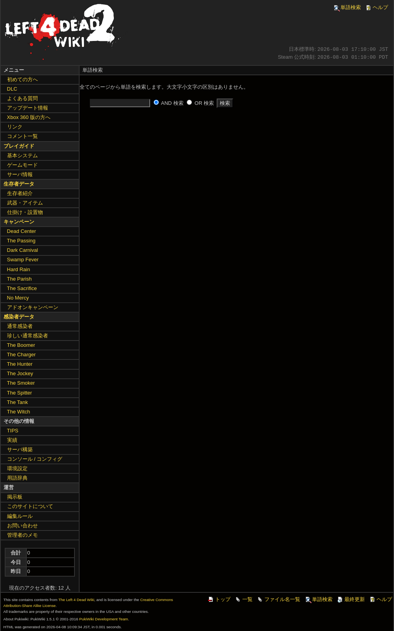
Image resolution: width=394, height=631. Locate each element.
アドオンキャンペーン (32, 307)
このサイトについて (30, 506)
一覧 (243, 599)
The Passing (21, 241)
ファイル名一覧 (278, 599)
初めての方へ (22, 79)
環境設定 (17, 468)
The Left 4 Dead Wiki (76, 599)
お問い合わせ (22, 526)
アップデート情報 (27, 108)
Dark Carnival (22, 250)
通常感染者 (20, 326)
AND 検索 (172, 103)
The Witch (18, 412)
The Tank (17, 402)
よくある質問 (22, 98)
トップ (218, 599)
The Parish (19, 279)
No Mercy (18, 298)
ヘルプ (376, 7)
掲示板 (14, 497)
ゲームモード (22, 165)
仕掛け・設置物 (25, 212)
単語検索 (347, 7)
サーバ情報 (20, 174)
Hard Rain (18, 269)
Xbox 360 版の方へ (29, 117)
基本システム (22, 155)
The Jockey (20, 373)
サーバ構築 (20, 449)
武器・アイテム (25, 203)
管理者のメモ (22, 535)
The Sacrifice (22, 288)
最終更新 (350, 599)
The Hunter (20, 364)
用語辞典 (17, 478)
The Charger (21, 354)
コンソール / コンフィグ (35, 459)
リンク (14, 127)
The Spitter (19, 393)
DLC (12, 89)
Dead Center (21, 231)
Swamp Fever (23, 259)
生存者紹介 (20, 193)
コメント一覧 (22, 136)
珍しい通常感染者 (27, 336)
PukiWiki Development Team (103, 619)
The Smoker (21, 383)
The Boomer (21, 345)
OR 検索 (204, 103)
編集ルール (20, 516)
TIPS (13, 431)
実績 (12, 440)
